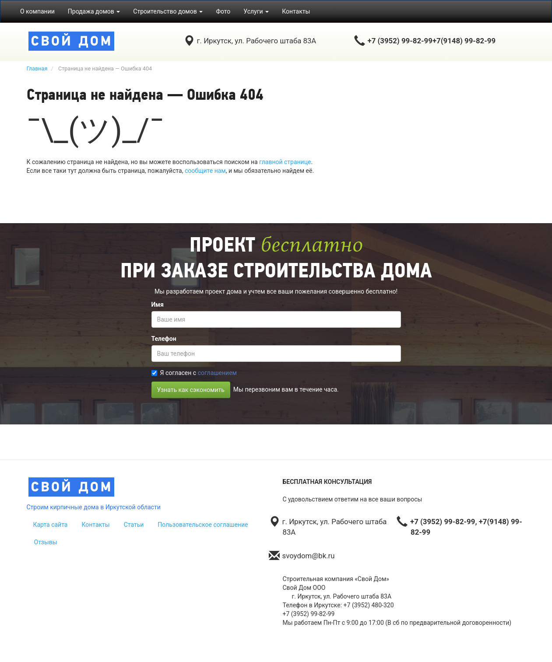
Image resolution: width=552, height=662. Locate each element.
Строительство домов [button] (168, 11)
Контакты (296, 11)
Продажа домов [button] (94, 11)
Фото (223, 11)
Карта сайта (50, 524)
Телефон (163, 338)
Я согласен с (194, 372)
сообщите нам (205, 170)
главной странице (285, 161)
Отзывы (45, 542)
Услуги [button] (256, 11)
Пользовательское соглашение (203, 524)
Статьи (134, 524)
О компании (37, 11)
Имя (157, 304)
